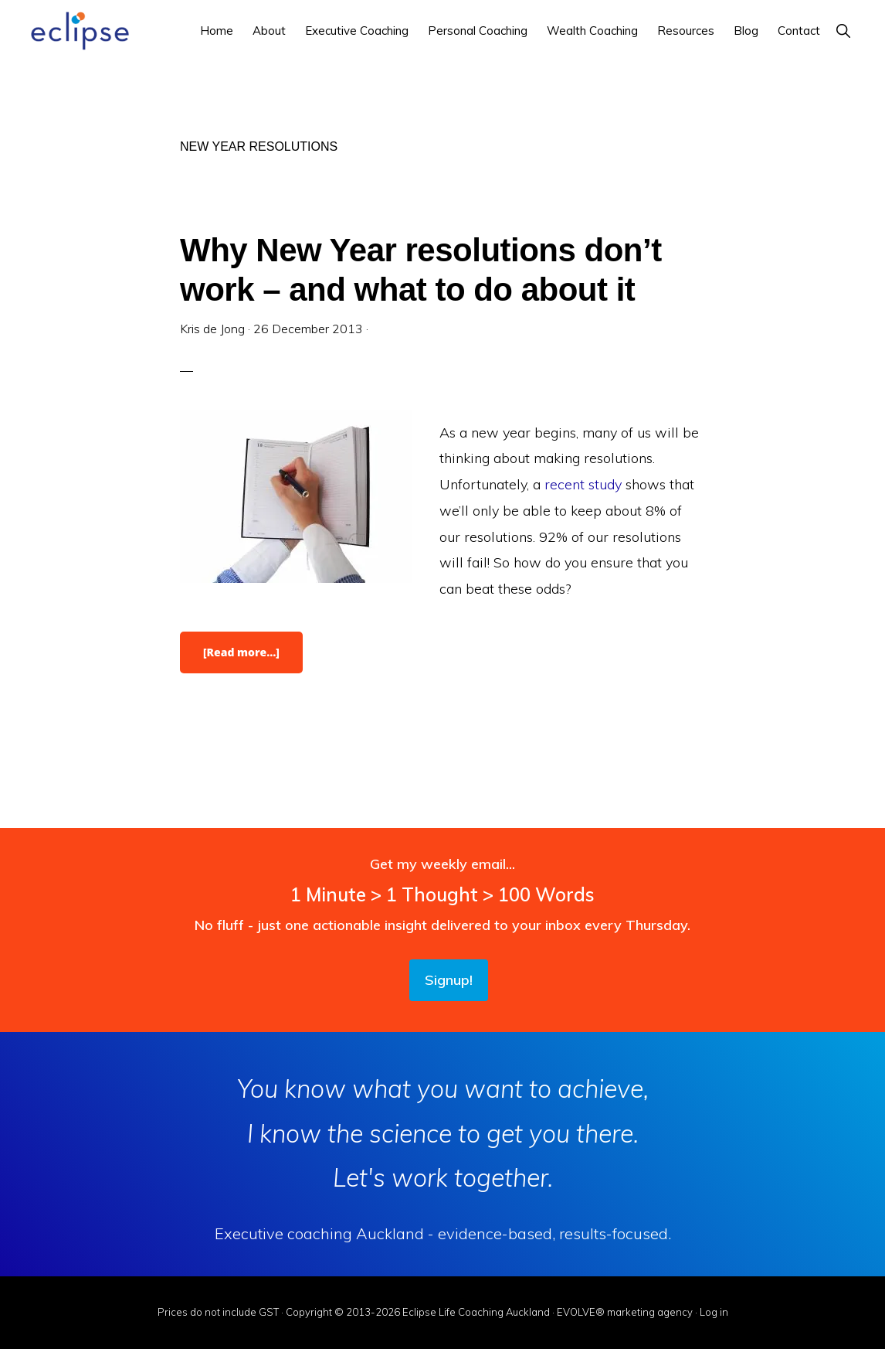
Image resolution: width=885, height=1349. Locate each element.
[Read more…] (253, 658)
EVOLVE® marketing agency (625, 1312)
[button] (843, 30)
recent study (585, 484)
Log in (714, 1312)
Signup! (449, 980)
